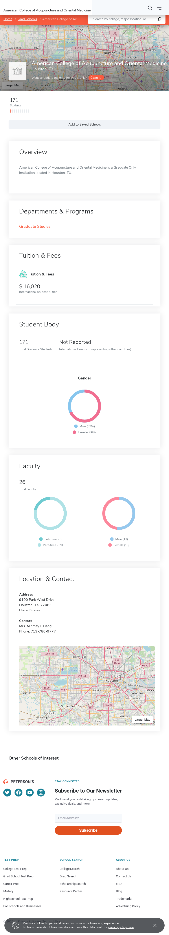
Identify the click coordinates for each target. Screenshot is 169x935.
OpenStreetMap (139, 28)
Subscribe (88, 830)
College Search (70, 869)
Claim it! (95, 78)
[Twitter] (7, 792)
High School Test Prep (18, 898)
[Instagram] (41, 792)
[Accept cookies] (152, 925)
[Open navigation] (159, 7)
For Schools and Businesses (22, 906)
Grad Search (68, 876)
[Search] (150, 7)
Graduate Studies (35, 226)
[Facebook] (18, 792)
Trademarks (124, 898)
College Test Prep (15, 869)
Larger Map (12, 85)
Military (8, 891)
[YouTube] (30, 792)
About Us (122, 869)
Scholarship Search (73, 884)
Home (8, 19)
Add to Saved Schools (84, 124)
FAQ (119, 884)
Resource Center (71, 891)
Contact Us (123, 876)
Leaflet (117, 28)
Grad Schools (27, 19)
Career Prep (11, 884)
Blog (119, 891)
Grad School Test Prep (18, 876)
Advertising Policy (128, 906)
